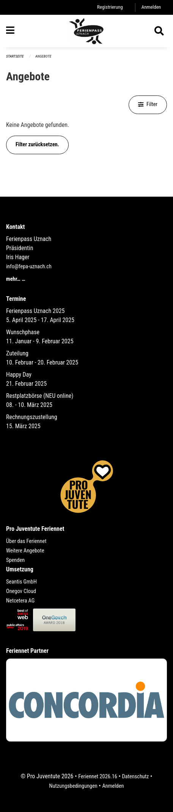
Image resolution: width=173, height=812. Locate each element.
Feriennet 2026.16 (97, 776)
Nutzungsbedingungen (73, 786)
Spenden (15, 560)
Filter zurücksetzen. (37, 144)
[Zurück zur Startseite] (86, 31)
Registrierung (110, 7)
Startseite (15, 56)
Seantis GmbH (21, 582)
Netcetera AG (20, 601)
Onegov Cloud (21, 591)
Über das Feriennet (26, 541)
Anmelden (151, 7)
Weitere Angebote (25, 551)
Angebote (43, 56)
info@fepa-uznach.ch (29, 266)
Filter (147, 104)
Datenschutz (135, 776)
